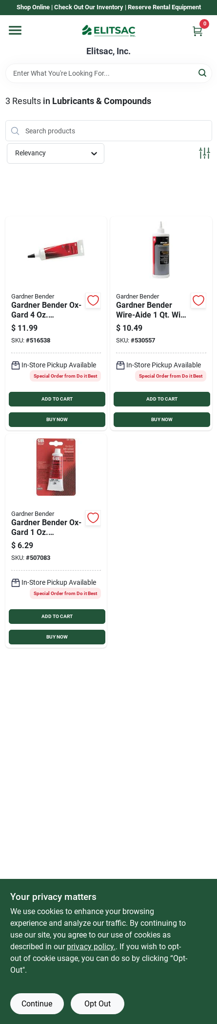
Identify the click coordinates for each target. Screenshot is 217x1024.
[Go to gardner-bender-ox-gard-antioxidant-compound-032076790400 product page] (56, 323)
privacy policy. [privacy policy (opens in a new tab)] (91, 946)
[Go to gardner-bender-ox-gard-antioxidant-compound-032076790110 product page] (56, 541)
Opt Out (97, 1003)
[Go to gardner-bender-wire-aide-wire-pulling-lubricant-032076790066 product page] (161, 323)
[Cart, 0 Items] (197, 31)
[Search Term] (108, 73)
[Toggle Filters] (204, 153)
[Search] (203, 72)
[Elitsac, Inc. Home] (108, 31)
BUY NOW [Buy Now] (57, 419)
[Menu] (15, 30)
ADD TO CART (57, 399)
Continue (36, 1003)
